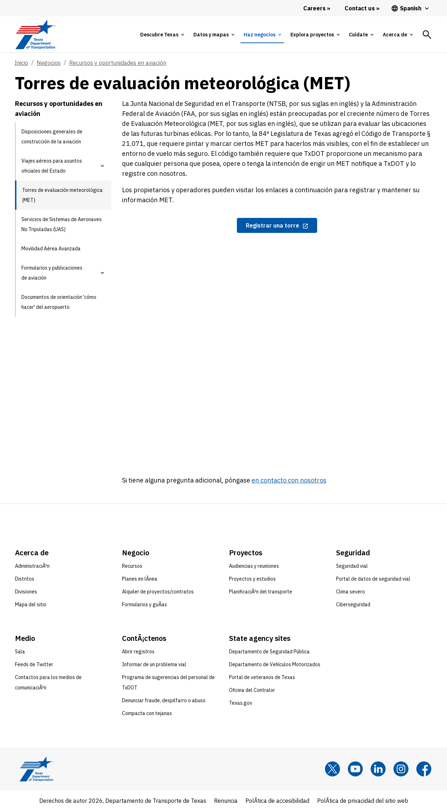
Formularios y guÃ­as (144, 604)
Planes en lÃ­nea (139, 579)
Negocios (49, 62)
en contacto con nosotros (289, 480)
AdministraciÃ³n (32, 566)
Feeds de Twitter (34, 664)
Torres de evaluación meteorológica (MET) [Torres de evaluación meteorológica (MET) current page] (62, 195)
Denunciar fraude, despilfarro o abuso (163, 700)
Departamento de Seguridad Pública (269, 651)
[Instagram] (400, 768)
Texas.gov (240, 703)
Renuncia (226, 800)
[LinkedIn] (378, 768)
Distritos (24, 579)
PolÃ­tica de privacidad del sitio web (362, 800)
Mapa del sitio (30, 604)
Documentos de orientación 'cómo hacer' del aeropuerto (58, 302)
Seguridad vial (352, 566)
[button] (102, 165)
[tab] (162, 34)
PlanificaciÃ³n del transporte (260, 591)
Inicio (21, 62)
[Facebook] (423, 768)
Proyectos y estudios (252, 579)
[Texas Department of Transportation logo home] (35, 34)
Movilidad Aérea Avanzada (51, 248)
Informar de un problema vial (154, 664)
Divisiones (26, 591)
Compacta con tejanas (147, 713)
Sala (20, 651)
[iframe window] (277, 346)
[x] (332, 768)
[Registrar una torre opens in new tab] (277, 225)
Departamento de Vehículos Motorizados (274, 664)
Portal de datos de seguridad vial (373, 579)
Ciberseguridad (353, 604)
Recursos (132, 566)
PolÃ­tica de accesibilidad (277, 800)
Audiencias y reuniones (254, 566)
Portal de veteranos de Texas (262, 677)
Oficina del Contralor (252, 690)
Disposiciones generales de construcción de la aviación (51, 136)
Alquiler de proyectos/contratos (158, 591)
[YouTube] (355, 768)
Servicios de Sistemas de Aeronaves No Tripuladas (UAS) (61, 224)
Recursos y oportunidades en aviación (117, 62)
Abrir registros (138, 651)
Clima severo (350, 591)
